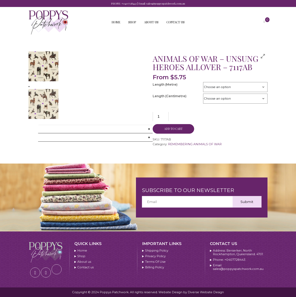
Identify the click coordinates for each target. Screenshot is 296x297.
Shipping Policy (156, 250)
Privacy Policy (155, 256)
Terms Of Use (155, 262)
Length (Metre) (165, 84)
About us (151, 22)
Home (116, 22)
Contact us (175, 22)
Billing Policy (154, 267)
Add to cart (173, 129)
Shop (132, 22)
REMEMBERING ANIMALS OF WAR (195, 144)
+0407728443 (129, 3)
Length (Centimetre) (169, 96)
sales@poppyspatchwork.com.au (165, 3)
